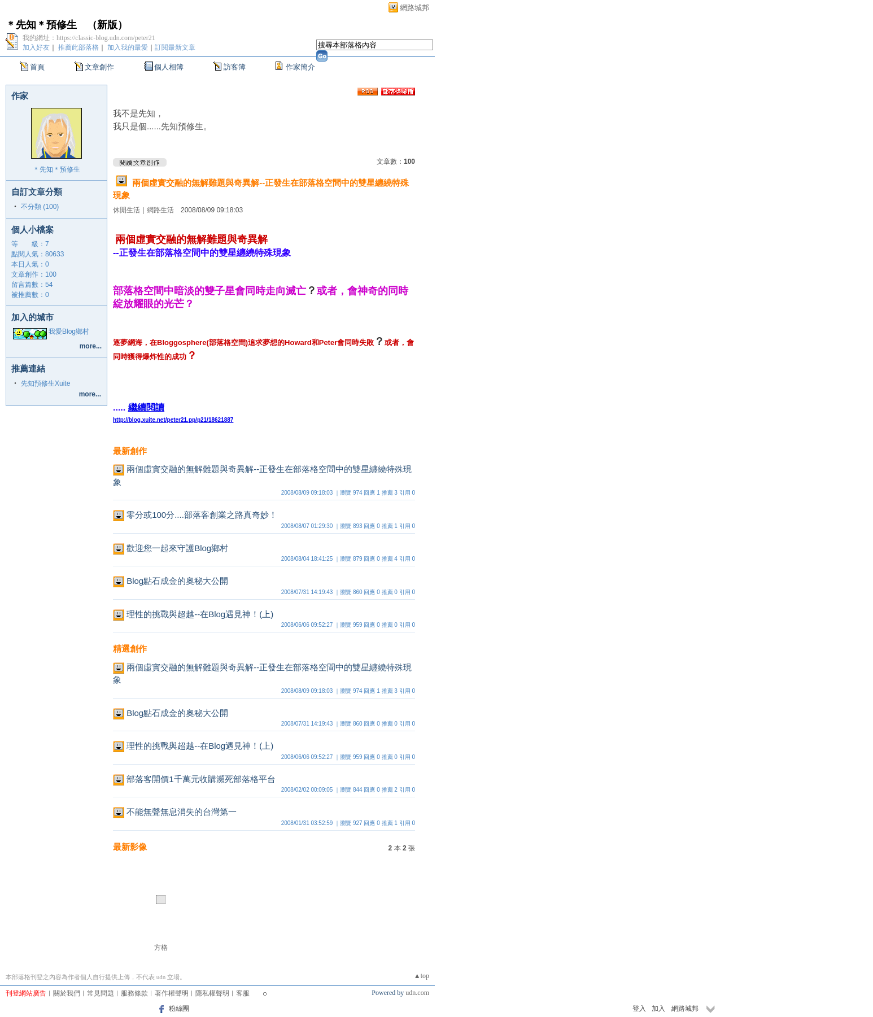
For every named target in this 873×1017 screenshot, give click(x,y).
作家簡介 (300, 67)
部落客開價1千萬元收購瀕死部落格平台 (200, 779)
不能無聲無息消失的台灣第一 (181, 812)
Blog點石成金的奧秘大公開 (177, 581)
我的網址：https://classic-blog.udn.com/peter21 (89, 38)
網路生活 (160, 210)
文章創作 (99, 67)
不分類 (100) (40, 207)
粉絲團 (179, 1008)
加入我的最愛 (127, 47)
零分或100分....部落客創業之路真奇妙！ (201, 515)
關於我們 (66, 993)
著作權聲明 (172, 993)
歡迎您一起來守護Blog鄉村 (177, 548)
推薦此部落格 (78, 47)
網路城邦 (414, 7)
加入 (658, 1008)
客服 (243, 993)
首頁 (37, 67)
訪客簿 (235, 67)
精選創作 (130, 648)
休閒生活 (126, 210)
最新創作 (130, 451)
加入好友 (36, 47)
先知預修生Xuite (45, 383)
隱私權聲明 (212, 993)
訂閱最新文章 (175, 47)
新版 (107, 24)
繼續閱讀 (146, 407)
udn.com (417, 993)
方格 (161, 947)
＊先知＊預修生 (41, 24)
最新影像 (130, 847)
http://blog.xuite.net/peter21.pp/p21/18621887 (173, 420)
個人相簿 (169, 67)
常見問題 (100, 993)
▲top (421, 976)
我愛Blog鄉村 (69, 331)
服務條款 (134, 993)
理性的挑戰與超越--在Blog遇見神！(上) (199, 614)
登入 (639, 1008)
